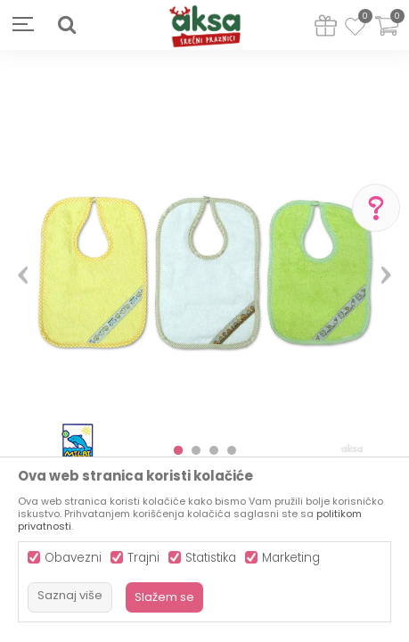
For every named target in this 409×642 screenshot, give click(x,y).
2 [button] (196, 450)
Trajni (143, 557)
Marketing (291, 557)
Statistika (210, 557)
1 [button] (178, 450)
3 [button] (213, 450)
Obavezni (73, 557)
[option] (204, 268)
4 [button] (231, 450)
